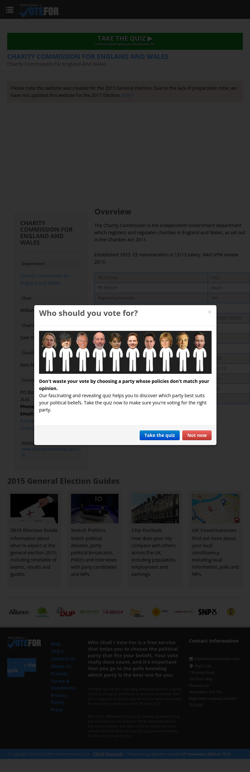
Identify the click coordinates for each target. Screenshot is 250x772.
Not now (197, 435)
